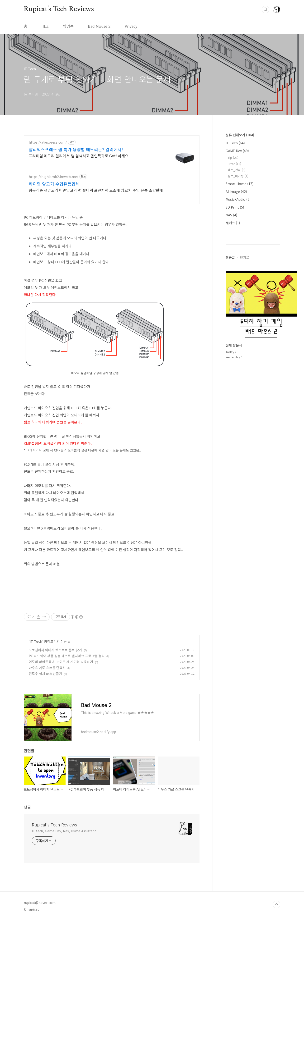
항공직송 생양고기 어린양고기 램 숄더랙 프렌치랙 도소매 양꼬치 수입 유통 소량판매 (96, 190)
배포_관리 (236, 170)
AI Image (236, 191)
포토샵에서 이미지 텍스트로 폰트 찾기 (55, 716)
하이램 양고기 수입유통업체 (54, 184)
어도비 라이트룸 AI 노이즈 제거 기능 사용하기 (61, 728)
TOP (276, 971)
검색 (265, 9)
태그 (45, 26)
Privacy (131, 26)
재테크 (233, 222)
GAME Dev (237, 150)
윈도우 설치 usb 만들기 (45, 740)
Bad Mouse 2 (99, 26)
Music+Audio (238, 199)
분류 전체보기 (240, 134)
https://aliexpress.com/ (48, 142)
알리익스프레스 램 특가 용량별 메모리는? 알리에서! (76, 149)
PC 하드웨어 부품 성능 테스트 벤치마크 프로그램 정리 (66, 722)
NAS (231, 215)
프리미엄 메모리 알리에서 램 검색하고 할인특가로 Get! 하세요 (78, 155)
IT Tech (36, 707)
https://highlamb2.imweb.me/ (53, 177)
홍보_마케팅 (238, 176)
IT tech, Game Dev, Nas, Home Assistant (64, 897)
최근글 (230, 399)
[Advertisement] (112, 634)
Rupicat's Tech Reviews (59, 9)
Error (234, 163)
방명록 (68, 26)
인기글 (244, 399)
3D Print (235, 207)
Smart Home (239, 183)
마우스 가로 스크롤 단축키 (47, 734)
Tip (233, 157)
